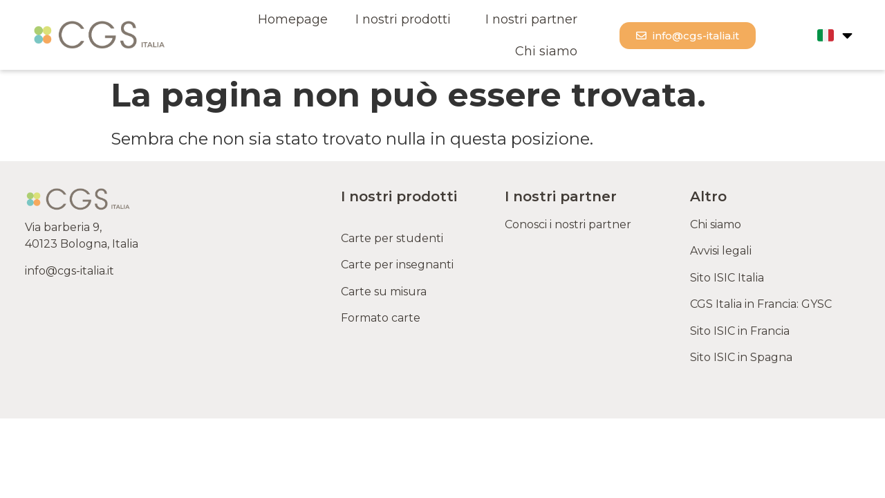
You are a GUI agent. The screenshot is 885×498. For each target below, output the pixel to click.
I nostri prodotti (406, 19)
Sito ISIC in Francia (740, 331)
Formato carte (383, 317)
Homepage (293, 19)
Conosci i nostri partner (568, 224)
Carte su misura (384, 291)
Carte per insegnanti (397, 264)
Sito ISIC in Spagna (741, 357)
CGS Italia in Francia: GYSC (761, 304)
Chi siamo (546, 51)
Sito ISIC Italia (727, 277)
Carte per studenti (393, 238)
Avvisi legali (721, 250)
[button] (688, 35)
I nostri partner (531, 19)
